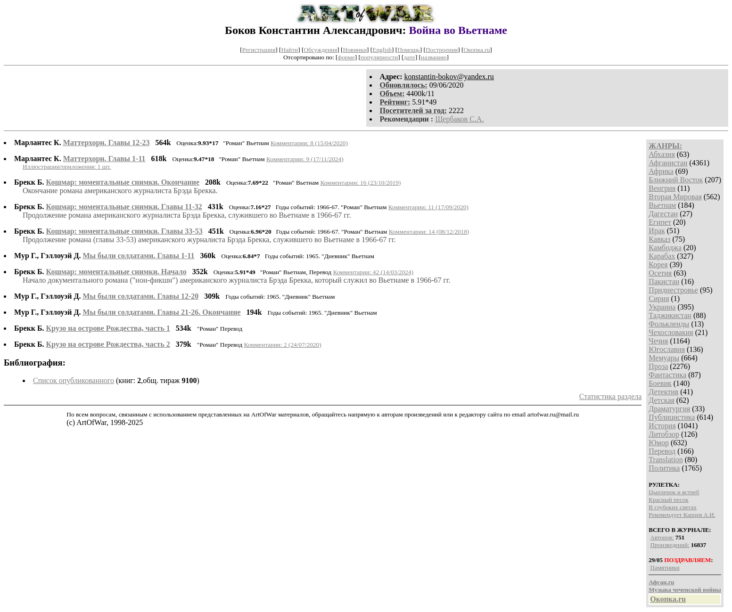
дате (409, 57)
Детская (661, 400)
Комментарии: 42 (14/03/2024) (373, 272)
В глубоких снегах (673, 507)
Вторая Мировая (675, 197)
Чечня (658, 341)
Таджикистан (670, 315)
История (662, 426)
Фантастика (667, 375)
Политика (664, 468)
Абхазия (661, 154)
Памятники (665, 567)
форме (346, 57)
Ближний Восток (676, 180)
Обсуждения (320, 49)
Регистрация (259, 49)
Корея (658, 265)
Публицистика (672, 417)
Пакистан (664, 281)
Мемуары (664, 358)
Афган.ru (661, 582)
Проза (658, 366)
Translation (666, 460)
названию (434, 57)
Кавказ (659, 239)
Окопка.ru (476, 49)
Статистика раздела (610, 396)
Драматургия (669, 409)
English (382, 49)
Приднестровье (673, 290)
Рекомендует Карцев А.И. (682, 514)
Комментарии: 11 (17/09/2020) (428, 207)
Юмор (659, 443)
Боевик (660, 383)
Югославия (667, 349)
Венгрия (662, 188)
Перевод (662, 451)
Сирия (659, 298)
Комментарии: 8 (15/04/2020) (309, 143)
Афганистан (668, 163)
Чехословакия (671, 332)
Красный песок (668, 499)
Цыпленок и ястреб (674, 492)
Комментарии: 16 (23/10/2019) (361, 182)
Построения (442, 49)
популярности (379, 57)
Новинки (355, 49)
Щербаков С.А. (459, 119)
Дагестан (663, 214)
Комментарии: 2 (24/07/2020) (282, 344)
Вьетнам (662, 205)
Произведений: (670, 544)
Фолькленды (669, 324)
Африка (661, 171)
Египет (660, 222)
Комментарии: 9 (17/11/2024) (305, 159)
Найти (289, 49)
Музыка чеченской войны (685, 589)
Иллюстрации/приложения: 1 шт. (67, 166)
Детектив (663, 392)
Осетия (660, 273)
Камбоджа (665, 248)
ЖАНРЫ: (665, 146)
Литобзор (664, 434)
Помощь (408, 49)
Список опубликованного (73, 380)
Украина (662, 307)
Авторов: (662, 537)
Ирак (657, 231)
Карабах (662, 256)
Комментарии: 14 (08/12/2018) (429, 231)
